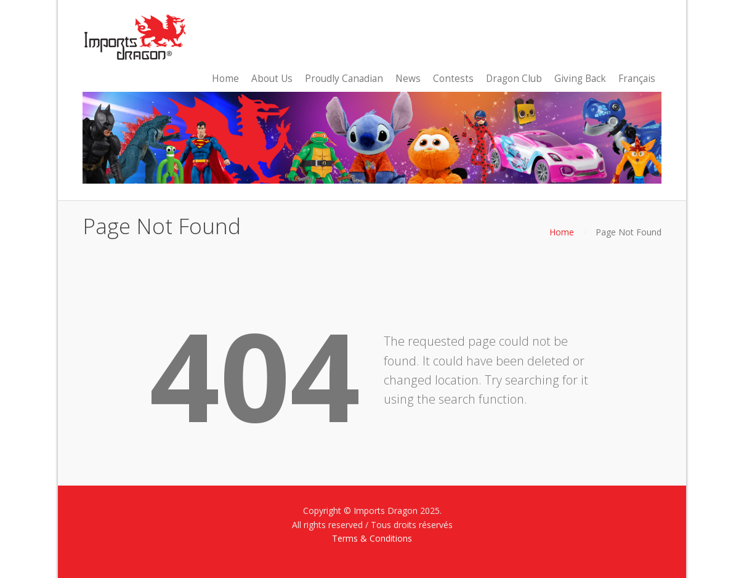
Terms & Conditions (372, 538)
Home (561, 232)
